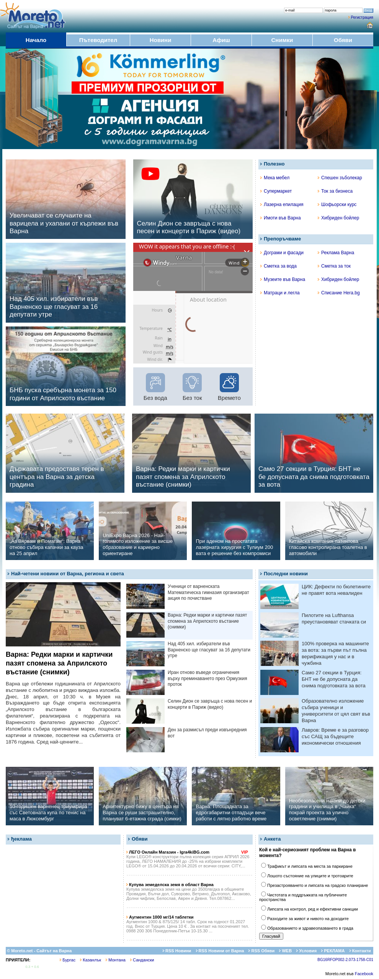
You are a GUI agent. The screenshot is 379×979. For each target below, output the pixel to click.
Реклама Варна (336, 252)
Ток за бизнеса (335, 191)
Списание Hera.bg (339, 292)
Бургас (67, 960)
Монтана (116, 960)
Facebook (364, 973)
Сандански (142, 960)
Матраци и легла (280, 292)
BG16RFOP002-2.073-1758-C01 (345, 960)
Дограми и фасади (282, 252)
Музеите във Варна (282, 279)
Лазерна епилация (281, 204)
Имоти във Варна (280, 218)
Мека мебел (274, 177)
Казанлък (90, 960)
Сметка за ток (334, 266)
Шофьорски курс (337, 204)
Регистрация (362, 17)
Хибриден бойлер (338, 218)
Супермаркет (276, 191)
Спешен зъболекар (340, 177)
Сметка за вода (278, 266)
